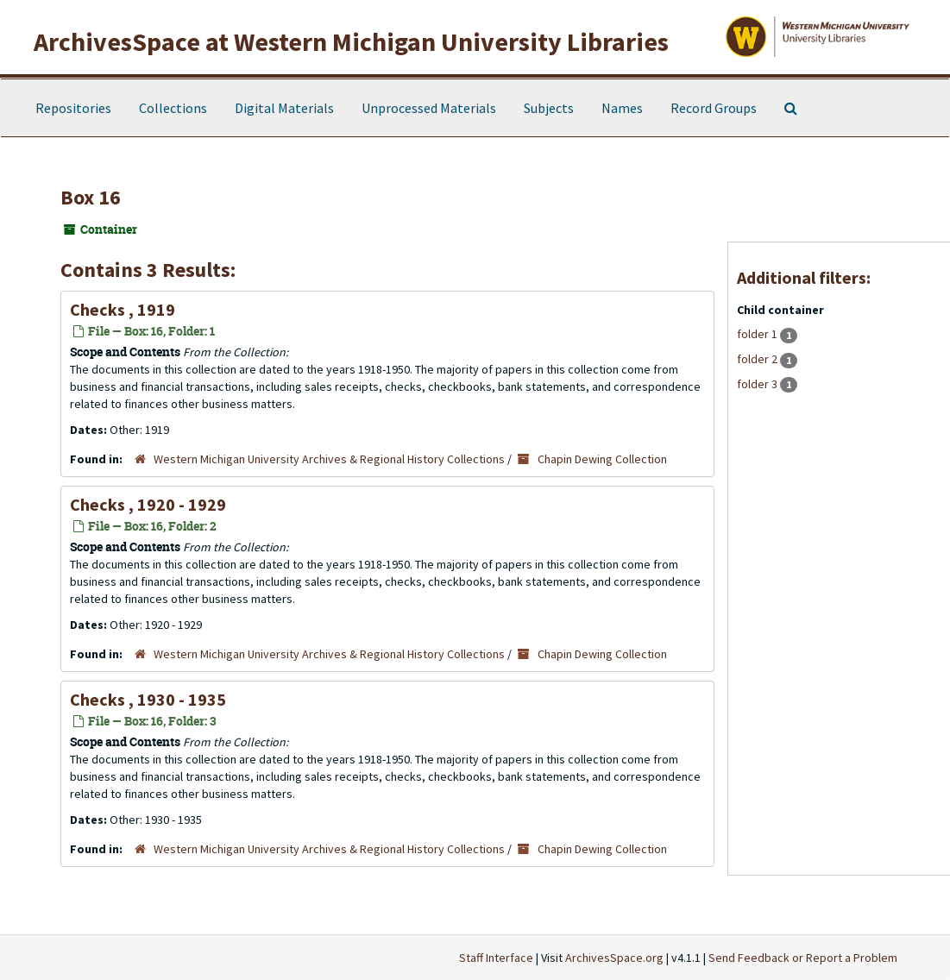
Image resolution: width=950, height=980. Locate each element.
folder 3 (758, 384)
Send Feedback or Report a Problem (802, 957)
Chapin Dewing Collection (602, 459)
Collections (173, 107)
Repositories (73, 107)
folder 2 (758, 359)
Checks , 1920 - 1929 (148, 504)
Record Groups (713, 107)
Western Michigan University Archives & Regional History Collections (329, 459)
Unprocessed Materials (429, 107)
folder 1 (758, 334)
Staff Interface (496, 957)
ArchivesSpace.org (614, 957)
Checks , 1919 (122, 309)
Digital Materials (284, 107)
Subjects (549, 107)
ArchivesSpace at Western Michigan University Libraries (351, 41)
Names (622, 107)
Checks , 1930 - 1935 (148, 699)
